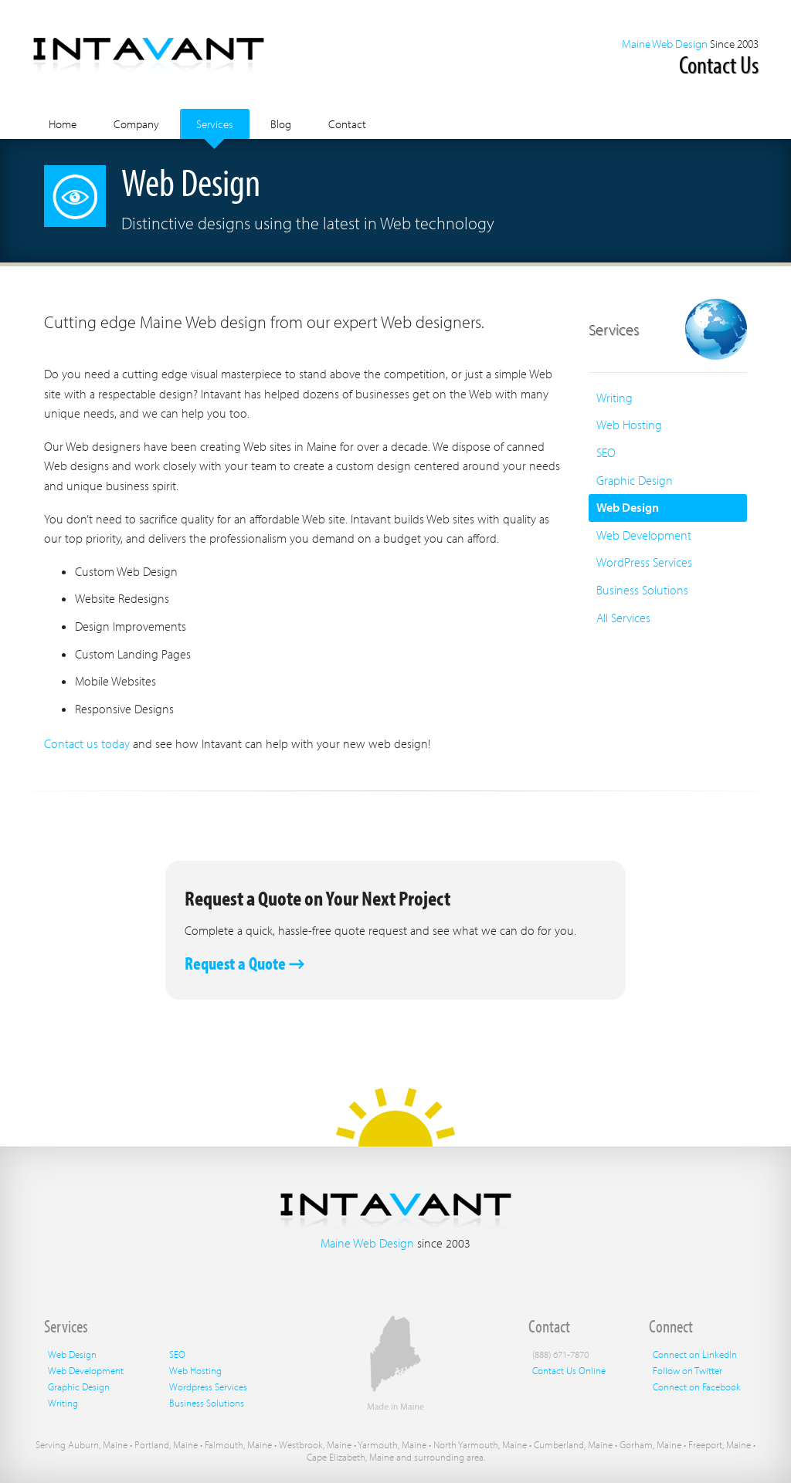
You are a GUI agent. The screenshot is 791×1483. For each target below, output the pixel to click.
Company (136, 124)
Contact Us (719, 64)
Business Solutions (642, 590)
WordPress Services (644, 562)
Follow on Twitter (687, 1370)
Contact (347, 124)
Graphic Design (634, 480)
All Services (623, 617)
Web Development (643, 535)
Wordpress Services (208, 1386)
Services (214, 124)
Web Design (627, 507)
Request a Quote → (245, 963)
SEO (606, 452)
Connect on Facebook (697, 1386)
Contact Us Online (569, 1370)
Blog (280, 124)
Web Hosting (629, 424)
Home (62, 124)
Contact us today (87, 743)
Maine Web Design (665, 43)
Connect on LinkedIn (695, 1354)
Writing (614, 397)
